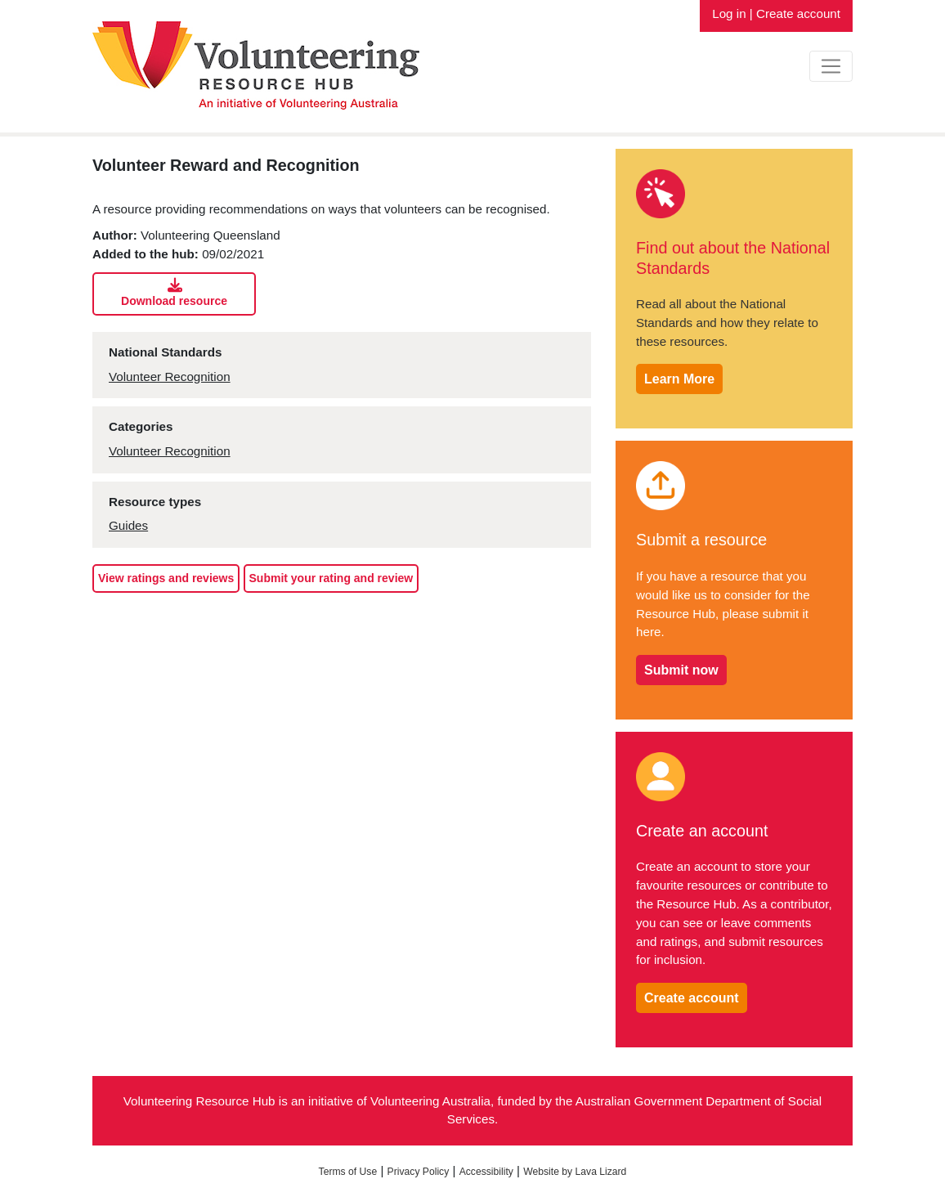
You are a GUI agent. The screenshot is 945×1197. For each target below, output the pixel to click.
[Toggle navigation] (831, 66)
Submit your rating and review (331, 578)
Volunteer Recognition (170, 376)
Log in (729, 13)
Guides (128, 525)
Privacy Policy (418, 1171)
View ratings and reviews (166, 578)
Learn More (679, 379)
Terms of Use (348, 1171)
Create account (798, 13)
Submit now (681, 670)
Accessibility (486, 1171)
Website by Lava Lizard (574, 1171)
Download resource (175, 292)
